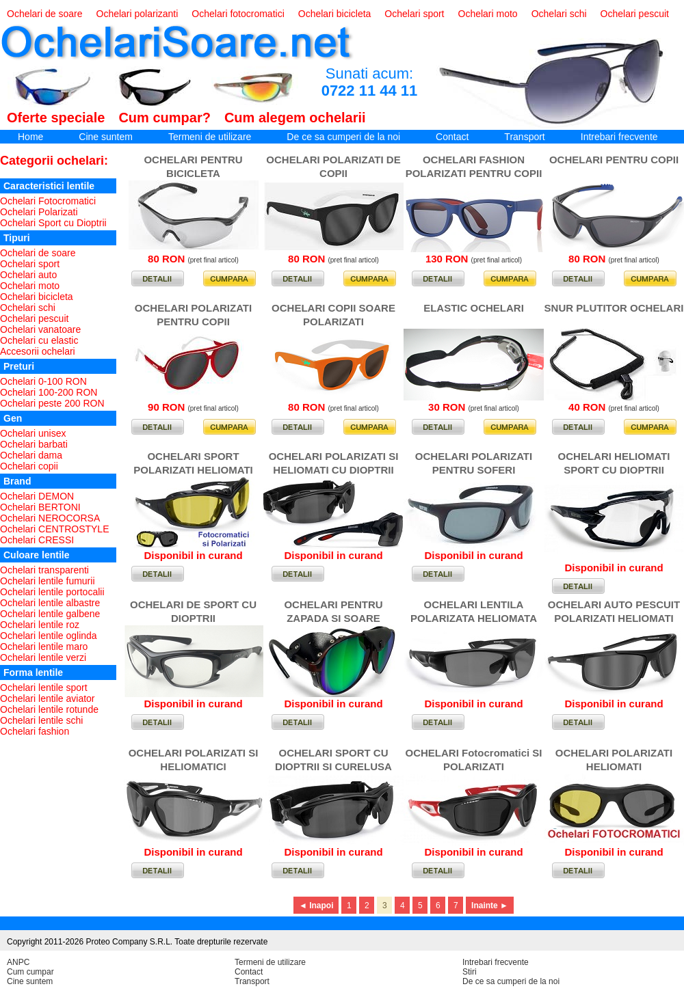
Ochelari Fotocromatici (48, 200)
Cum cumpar (30, 972)
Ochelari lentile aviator (47, 698)
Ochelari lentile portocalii (52, 591)
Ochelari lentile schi (41, 720)
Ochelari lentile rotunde (49, 709)
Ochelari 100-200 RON (48, 392)
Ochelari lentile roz (39, 624)
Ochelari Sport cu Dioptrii (53, 222)
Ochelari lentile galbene (50, 613)
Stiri (469, 972)
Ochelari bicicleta (334, 13)
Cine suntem (106, 136)
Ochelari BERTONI (40, 507)
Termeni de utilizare (209, 136)
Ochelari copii (29, 466)
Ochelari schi (559, 13)
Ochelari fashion (34, 731)
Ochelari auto (28, 274)
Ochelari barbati (34, 444)
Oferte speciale (56, 117)
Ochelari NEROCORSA (50, 518)
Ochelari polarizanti (137, 13)
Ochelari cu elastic (39, 340)
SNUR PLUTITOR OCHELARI (614, 308)
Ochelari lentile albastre (50, 602)
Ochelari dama (31, 455)
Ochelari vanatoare (40, 329)
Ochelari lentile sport (44, 687)
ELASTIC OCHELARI (473, 308)
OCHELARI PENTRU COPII (614, 159)
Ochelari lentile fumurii (47, 580)
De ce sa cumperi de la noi (343, 136)
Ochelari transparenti (44, 569)
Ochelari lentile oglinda (48, 635)
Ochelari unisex (33, 433)
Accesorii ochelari (37, 351)
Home (30, 136)
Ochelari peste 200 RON (52, 403)
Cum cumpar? (164, 117)
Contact (452, 136)
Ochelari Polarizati (39, 211)
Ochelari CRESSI (37, 539)
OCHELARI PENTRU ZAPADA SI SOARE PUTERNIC (333, 618)
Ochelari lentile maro (44, 646)
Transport (524, 136)
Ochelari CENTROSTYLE (54, 528)
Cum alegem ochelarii (295, 117)
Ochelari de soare (45, 13)
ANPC (18, 962)
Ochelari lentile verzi (43, 657)
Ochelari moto (488, 13)
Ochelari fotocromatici (238, 13)
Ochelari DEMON (37, 496)
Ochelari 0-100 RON (43, 381)
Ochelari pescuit (635, 13)
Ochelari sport (414, 13)
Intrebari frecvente (619, 136)
